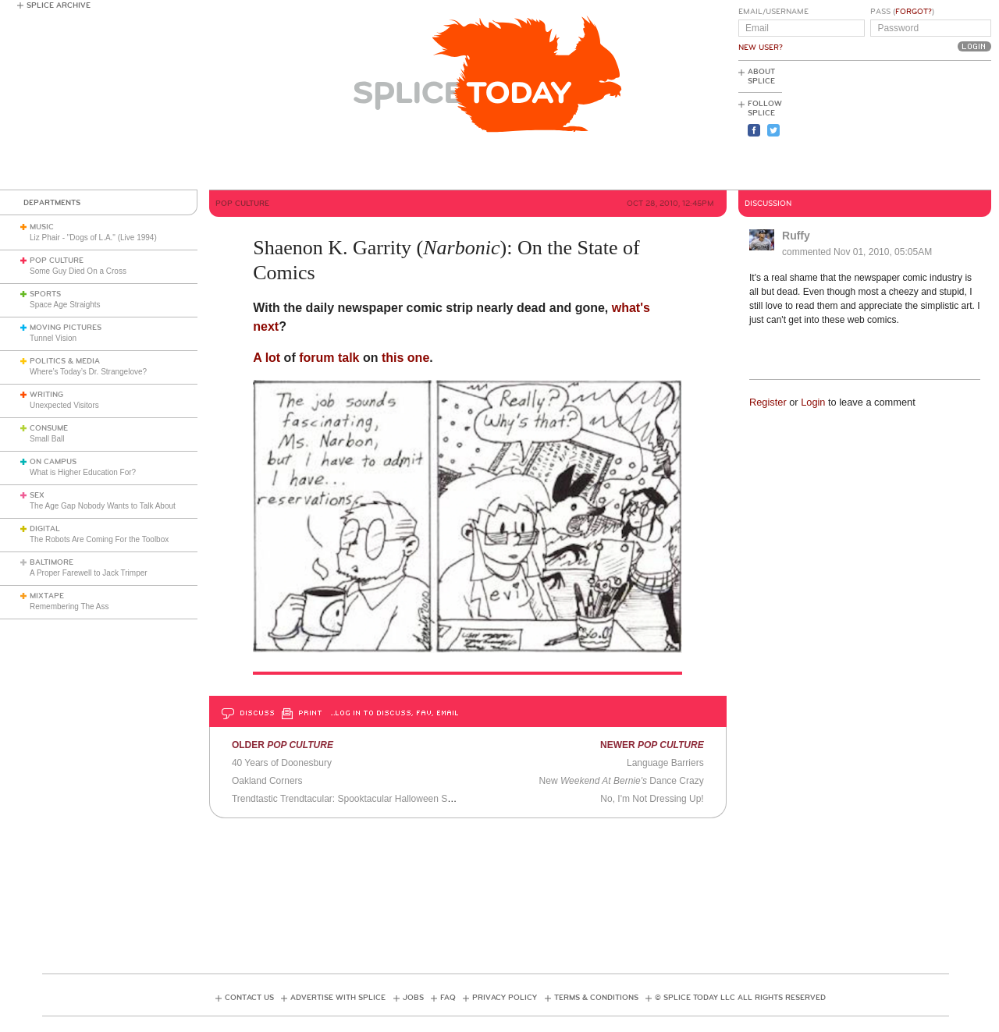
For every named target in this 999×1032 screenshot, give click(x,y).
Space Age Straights (65, 304)
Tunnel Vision (53, 338)
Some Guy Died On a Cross (78, 271)
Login (813, 402)
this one (405, 357)
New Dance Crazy (621, 780)
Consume (49, 428)
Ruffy (796, 235)
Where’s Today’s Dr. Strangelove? (88, 371)
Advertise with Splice (338, 997)
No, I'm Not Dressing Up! (651, 798)
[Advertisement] (921, 125)
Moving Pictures (65, 327)
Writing (46, 394)
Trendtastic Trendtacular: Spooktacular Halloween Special (352, 798)
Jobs (413, 997)
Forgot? (913, 11)
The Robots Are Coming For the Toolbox (99, 539)
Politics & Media (65, 361)
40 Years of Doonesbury (282, 762)
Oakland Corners (267, 780)
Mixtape (47, 596)
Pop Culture (57, 260)
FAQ (448, 997)
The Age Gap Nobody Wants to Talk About (103, 506)
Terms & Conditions (596, 997)
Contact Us (249, 997)
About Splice (761, 76)
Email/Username (773, 11)
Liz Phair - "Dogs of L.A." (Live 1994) (93, 237)
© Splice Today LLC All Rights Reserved (740, 997)
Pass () (902, 11)
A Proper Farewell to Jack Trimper (89, 573)
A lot (266, 357)
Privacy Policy (504, 997)
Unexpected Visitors (64, 405)
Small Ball (47, 438)
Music (42, 227)
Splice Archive (59, 5)
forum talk (329, 357)
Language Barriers (665, 762)
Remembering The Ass (69, 606)
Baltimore (51, 562)
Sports (45, 294)
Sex (37, 495)
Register (768, 402)
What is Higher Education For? (83, 472)
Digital (45, 529)
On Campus (53, 461)
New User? (760, 47)
